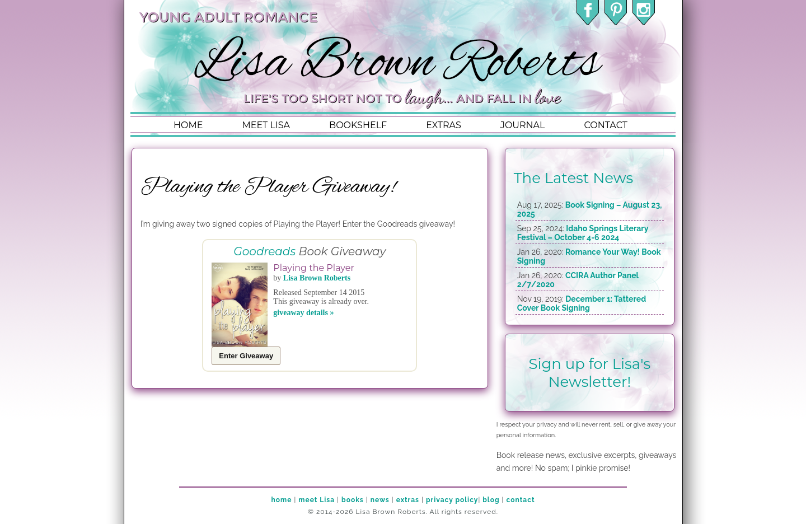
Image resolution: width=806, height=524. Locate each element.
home (188, 125)
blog (490, 500)
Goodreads (264, 251)
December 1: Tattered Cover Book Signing (581, 303)
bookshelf (358, 125)
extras (443, 125)
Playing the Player (313, 268)
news (380, 500)
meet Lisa (316, 500)
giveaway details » (303, 312)
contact (605, 125)
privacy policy (452, 500)
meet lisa (266, 125)
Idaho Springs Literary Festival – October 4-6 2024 (582, 233)
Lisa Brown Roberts (316, 278)
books (352, 500)
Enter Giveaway (246, 356)
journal (522, 125)
